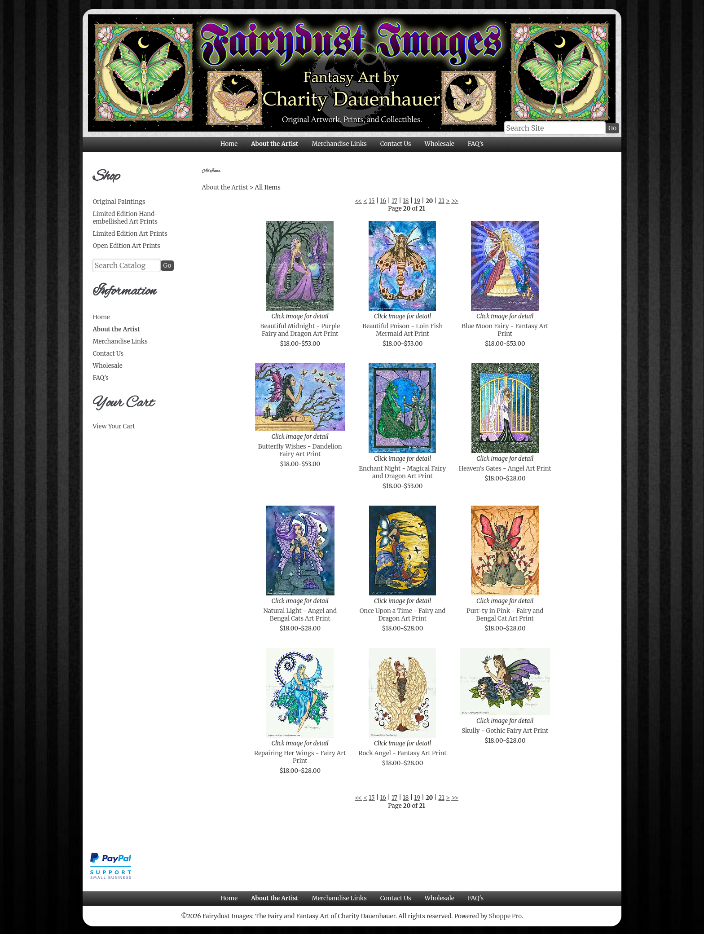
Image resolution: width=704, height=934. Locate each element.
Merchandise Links (339, 144)
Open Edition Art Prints (126, 246)
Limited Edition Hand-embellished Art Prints (125, 217)
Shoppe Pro (505, 916)
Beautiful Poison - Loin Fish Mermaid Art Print (402, 330)
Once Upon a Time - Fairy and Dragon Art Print (403, 614)
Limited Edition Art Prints (129, 234)
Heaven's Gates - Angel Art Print (505, 468)
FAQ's (476, 144)
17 (394, 201)
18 (406, 201)
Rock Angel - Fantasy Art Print (402, 753)
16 (383, 201)
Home (229, 144)
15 (371, 201)
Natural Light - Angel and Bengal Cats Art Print (300, 614)
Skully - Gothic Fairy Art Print (505, 731)
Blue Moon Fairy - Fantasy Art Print (505, 330)
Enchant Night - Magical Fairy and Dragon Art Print (402, 472)
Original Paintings (118, 202)
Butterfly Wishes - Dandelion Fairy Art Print (300, 450)
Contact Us (395, 144)
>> (454, 201)
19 (417, 201)
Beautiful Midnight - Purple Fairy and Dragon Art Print (300, 330)
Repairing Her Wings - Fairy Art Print (300, 757)
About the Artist (274, 144)
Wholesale (439, 144)
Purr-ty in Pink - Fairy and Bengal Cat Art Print (504, 614)
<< (358, 201)
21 (441, 201)
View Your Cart (113, 426)
